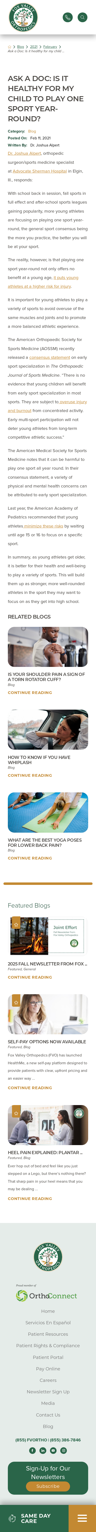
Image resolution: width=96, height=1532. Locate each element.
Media (48, 1403)
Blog (20, 47)
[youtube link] (53, 1450)
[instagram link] (63, 1450)
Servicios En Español (48, 1322)
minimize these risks (43, 526)
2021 (33, 47)
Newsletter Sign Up (48, 1392)
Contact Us (48, 1415)
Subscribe (48, 1486)
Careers (48, 1380)
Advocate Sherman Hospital (40, 171)
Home (48, 1311)
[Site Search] (82, 17)
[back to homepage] (9, 47)
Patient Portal (48, 1357)
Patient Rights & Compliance (48, 1345)
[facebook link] (32, 1450)
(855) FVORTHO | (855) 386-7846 (48, 1440)
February (50, 47)
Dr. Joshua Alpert (24, 153)
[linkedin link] (42, 1450)
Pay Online (48, 1369)
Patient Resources (48, 1334)
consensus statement (49, 357)
